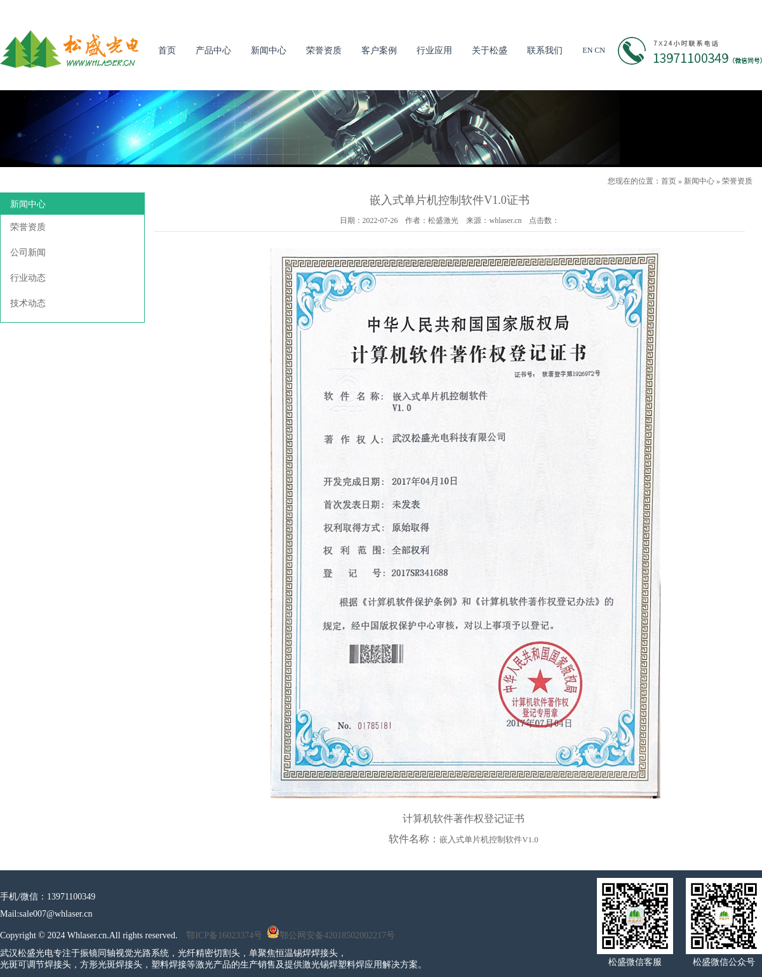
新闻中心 (268, 50)
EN (587, 50)
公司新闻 (28, 252)
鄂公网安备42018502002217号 (331, 935)
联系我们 (545, 50)
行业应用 (434, 50)
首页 (167, 50)
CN (599, 50)
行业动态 (28, 278)
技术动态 (28, 303)
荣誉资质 (324, 50)
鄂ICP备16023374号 (224, 935)
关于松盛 (489, 50)
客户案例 (379, 50)
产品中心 (213, 50)
